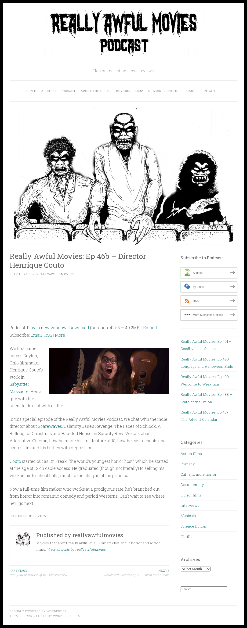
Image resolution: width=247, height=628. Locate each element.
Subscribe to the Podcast (171, 91)
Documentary (192, 484)
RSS (48, 335)
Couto (15, 461)
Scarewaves (50, 426)
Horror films (191, 495)
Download (79, 327)
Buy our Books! (129, 91)
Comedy (188, 464)
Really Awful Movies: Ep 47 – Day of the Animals (129, 572)
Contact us (210, 91)
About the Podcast (58, 91)
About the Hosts (96, 91)
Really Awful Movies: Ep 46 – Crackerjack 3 (49, 572)
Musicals (188, 515)
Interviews (38, 516)
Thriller (187, 536)
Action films (191, 453)
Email (36, 335)
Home (31, 91)
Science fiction (193, 526)
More (60, 335)
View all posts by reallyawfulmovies (76, 549)
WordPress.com (67, 616)
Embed (150, 327)
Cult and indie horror (198, 474)
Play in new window (47, 327)
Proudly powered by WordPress (38, 611)
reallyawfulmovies (55, 274)
